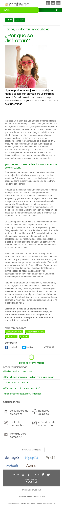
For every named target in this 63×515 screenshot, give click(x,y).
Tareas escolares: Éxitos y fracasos (22, 394)
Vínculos (24, 336)
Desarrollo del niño (35, 332)
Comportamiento (14, 332)
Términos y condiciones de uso (31, 497)
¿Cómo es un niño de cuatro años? (21, 388)
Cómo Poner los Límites (15, 382)
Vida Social (11, 336)
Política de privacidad (31, 490)
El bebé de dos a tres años (17, 371)
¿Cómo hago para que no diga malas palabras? (29, 377)
